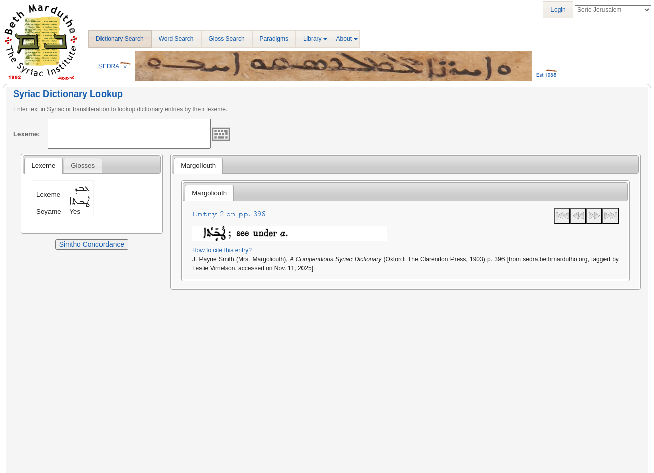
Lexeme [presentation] (43, 165)
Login (557, 9)
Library (312, 38)
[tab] (43, 166)
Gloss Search (227, 38)
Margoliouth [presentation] (198, 165)
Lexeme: (26, 134)
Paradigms (274, 38)
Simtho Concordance (91, 244)
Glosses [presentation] (83, 165)
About (344, 38)
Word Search (176, 38)
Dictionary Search (120, 38)
